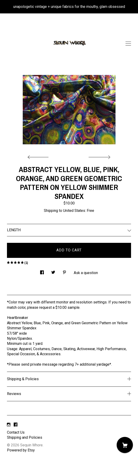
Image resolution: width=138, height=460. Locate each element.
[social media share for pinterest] (64, 271)
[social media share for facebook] (42, 271)
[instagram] (8, 425)
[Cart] (125, 445)
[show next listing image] (98, 155)
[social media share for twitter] (53, 271)
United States (74, 210)
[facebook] (15, 425)
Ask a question (86, 273)
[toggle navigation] (128, 43)
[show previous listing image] (39, 155)
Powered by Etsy (21, 450)
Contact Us (16, 432)
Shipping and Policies (24, 437)
